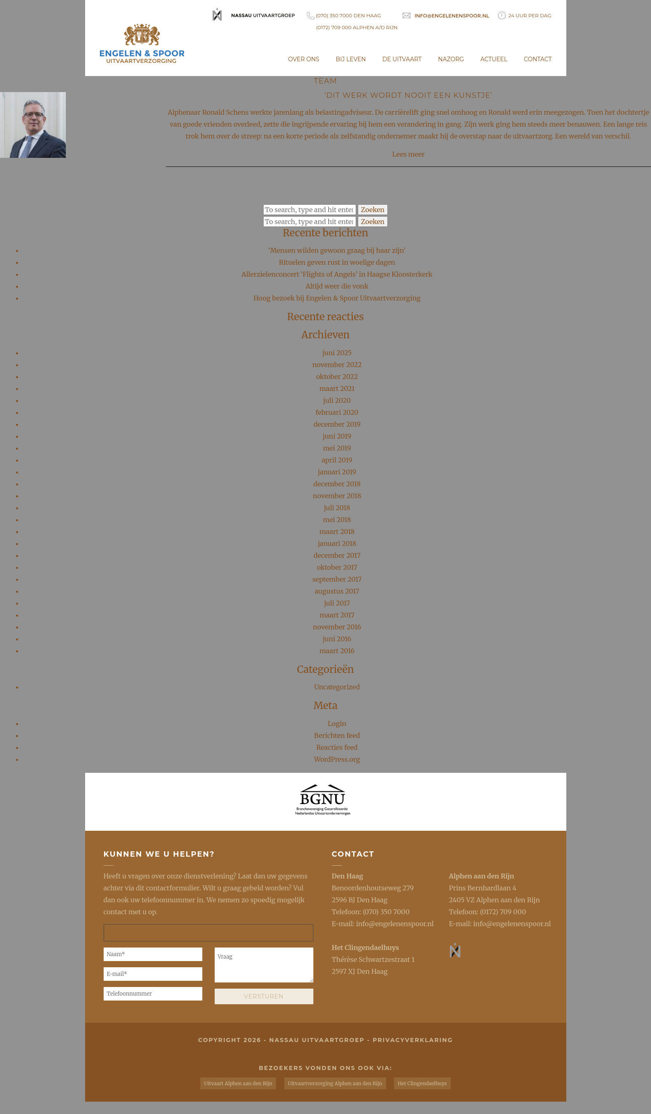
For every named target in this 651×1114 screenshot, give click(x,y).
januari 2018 (337, 543)
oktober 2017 (337, 567)
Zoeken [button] (373, 210)
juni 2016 (337, 639)
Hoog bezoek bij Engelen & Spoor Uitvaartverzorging (336, 298)
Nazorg (451, 59)
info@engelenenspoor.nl (395, 924)
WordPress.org (337, 759)
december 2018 (337, 484)
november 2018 (337, 496)
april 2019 (337, 460)
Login (337, 723)
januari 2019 (337, 472)
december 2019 (337, 424)
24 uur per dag (524, 15)
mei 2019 (337, 448)
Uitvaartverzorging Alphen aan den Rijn (335, 1083)
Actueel (493, 59)
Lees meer (408, 154)
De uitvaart (402, 59)
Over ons (304, 59)
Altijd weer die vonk (337, 286)
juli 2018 (337, 508)
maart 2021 (337, 388)
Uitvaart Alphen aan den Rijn (238, 1083)
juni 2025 (337, 353)
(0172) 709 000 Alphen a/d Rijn (357, 27)
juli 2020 (337, 400)
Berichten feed (337, 735)
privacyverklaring (413, 1040)
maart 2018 (337, 531)
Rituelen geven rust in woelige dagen (337, 262)
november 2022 (337, 365)
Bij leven (351, 59)
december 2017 (336, 555)
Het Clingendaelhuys (365, 947)
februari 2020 (336, 412)
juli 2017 (337, 603)
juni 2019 (337, 436)
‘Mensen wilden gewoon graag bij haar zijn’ (337, 250)
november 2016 (337, 627)
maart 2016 (337, 651)
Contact (538, 59)
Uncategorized (337, 687)
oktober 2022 (337, 376)
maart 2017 (337, 615)
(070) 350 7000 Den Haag (344, 16)
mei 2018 (337, 519)
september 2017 (337, 579)
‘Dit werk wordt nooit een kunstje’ (408, 95)
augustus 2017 (337, 591)
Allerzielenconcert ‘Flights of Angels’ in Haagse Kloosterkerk (336, 274)
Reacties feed (337, 747)
